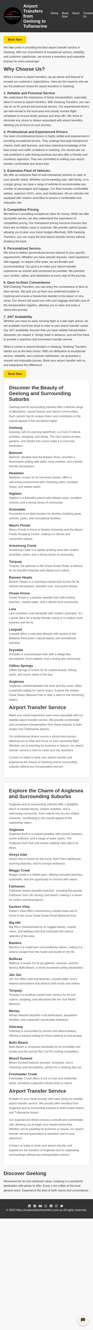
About (76, 13)
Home (54, 13)
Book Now (65, 15)
